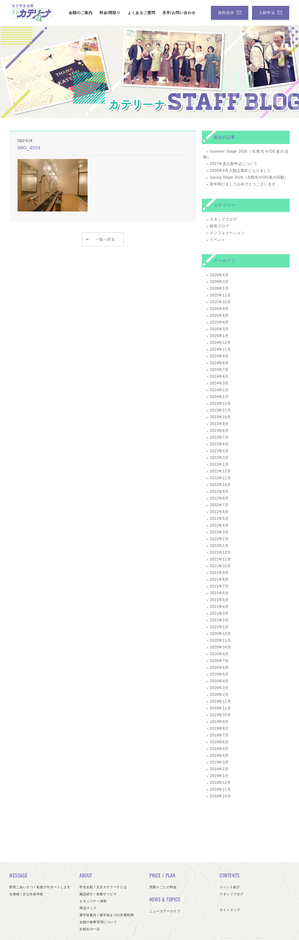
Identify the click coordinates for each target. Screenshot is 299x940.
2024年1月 (219, 397)
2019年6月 (219, 742)
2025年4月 (219, 322)
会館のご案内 (80, 13)
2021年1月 (219, 627)
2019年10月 (220, 715)
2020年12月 (220, 634)
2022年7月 (219, 505)
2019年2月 (219, 769)
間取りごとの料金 (163, 887)
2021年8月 (219, 579)
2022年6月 (219, 512)
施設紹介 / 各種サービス (98, 894)
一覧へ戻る (100, 239)
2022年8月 (219, 498)
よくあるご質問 (140, 13)
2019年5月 (219, 749)
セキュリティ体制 (93, 901)
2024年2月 (219, 390)
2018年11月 (220, 789)
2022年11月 (220, 478)
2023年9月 (219, 424)
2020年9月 (219, 654)
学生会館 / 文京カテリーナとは (103, 887)
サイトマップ (230, 910)
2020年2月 (219, 695)
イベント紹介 (230, 887)
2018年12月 (220, 783)
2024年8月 (219, 363)
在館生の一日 (89, 929)
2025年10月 (220, 302)
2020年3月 (219, 688)
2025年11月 (220, 295)
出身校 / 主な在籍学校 (26, 894)
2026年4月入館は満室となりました (240, 171)
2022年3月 (219, 532)
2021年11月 (220, 559)
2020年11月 (220, 640)
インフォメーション (227, 233)
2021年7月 (219, 586)
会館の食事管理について (98, 922)
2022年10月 (220, 485)
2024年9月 (219, 356)
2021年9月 (219, 573)
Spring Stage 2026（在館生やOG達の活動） (249, 177)
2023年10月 (220, 417)
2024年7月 (219, 370)
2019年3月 (219, 762)
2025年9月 (219, 309)
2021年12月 (220, 552)
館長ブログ (219, 226)
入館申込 (270, 13)
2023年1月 (219, 464)
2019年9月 (219, 722)
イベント (217, 240)
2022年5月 (219, 519)
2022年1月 (219, 546)
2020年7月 (219, 661)
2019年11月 (220, 708)
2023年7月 (219, 437)
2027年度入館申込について (233, 164)
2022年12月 (220, 471)
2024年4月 (219, 376)
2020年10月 (220, 647)
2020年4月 (219, 681)
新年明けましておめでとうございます (243, 184)
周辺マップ (87, 908)
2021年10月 (220, 566)
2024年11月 (220, 349)
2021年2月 (219, 620)
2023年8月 (219, 431)
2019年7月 (219, 735)
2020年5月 (219, 674)
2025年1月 (219, 336)
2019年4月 (219, 755)
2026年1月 (219, 288)
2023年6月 (219, 444)
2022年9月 (219, 491)
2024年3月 (219, 383)
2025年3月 (219, 329)
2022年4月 (219, 525)
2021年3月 (219, 613)
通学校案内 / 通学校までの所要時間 (106, 915)
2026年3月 (219, 282)
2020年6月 (219, 667)
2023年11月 (220, 410)
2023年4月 (219, 451)
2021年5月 (219, 600)
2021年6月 (219, 593)
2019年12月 (220, 701)
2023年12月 (220, 403)
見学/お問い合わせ (177, 13)
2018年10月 (220, 796)
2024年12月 (220, 343)
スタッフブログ (223, 219)
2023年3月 (219, 458)
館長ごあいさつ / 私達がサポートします (40, 887)
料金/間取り (109, 13)
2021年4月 (219, 607)
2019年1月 (219, 776)
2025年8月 (219, 315)
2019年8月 (219, 728)
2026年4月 (219, 275)
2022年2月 (219, 539)
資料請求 (228, 13)
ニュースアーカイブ (165, 911)
